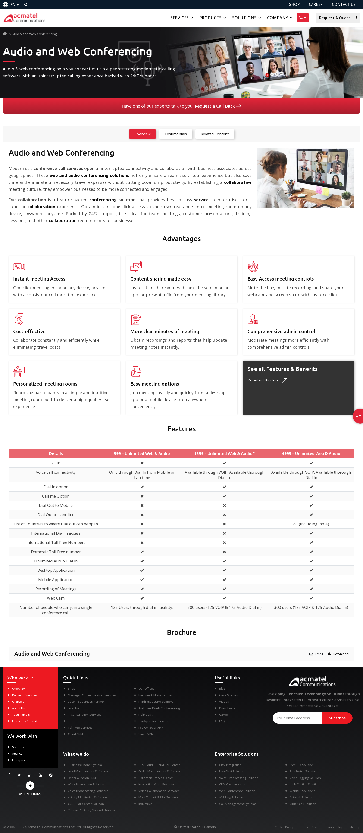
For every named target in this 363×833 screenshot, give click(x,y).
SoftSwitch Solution (303, 771)
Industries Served (24, 721)
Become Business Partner (86, 701)
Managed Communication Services (92, 695)
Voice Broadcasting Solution (238, 778)
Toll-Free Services (80, 727)
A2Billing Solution (231, 797)
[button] (30, 785)
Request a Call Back (218, 106)
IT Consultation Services (84, 714)
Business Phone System (85, 765)
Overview (18, 688)
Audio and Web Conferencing (159, 708)
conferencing (103, 199)
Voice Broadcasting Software (88, 791)
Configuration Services (154, 721)
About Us (18, 708)
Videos (224, 701)
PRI (70, 721)
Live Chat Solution (231, 771)
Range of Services (25, 695)
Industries (145, 804)
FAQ (222, 721)
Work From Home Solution (86, 784)
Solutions (244, 17)
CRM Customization (232, 784)
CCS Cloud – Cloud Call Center (159, 765)
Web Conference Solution (237, 791)
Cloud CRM (75, 734)
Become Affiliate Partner (155, 695)
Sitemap (354, 827)
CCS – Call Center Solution (86, 804)
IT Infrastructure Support (155, 701)
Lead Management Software (88, 771)
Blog (222, 688)
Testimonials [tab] (175, 134)
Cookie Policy (282, 827)
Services (179, 17)
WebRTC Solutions (302, 791)
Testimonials (21, 714)
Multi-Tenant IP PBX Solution (158, 797)
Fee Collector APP (150, 727)
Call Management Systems (238, 804)
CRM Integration (230, 765)
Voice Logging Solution (305, 778)
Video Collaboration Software (159, 791)
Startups (18, 747)
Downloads (227, 708)
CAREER (316, 4)
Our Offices (146, 688)
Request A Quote (338, 17)
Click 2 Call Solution (303, 804)
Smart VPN (145, 734)
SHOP (294, 4)
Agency (17, 753)
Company (277, 17)
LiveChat (74, 708)
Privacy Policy (332, 827)
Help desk (145, 714)
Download (338, 653)
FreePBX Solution (302, 765)
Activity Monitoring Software (87, 797)
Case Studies (228, 695)
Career (224, 714)
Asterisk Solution (301, 797)
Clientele (18, 701)
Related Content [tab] (215, 134)
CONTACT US (344, 4)
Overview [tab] (142, 134)
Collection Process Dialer (155, 778)
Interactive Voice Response (157, 784)
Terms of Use (307, 827)
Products (210, 17)
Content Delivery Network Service (91, 810)
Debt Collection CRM (82, 778)
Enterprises (20, 760)
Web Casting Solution (304, 784)
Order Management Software (159, 771)
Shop (71, 688)
